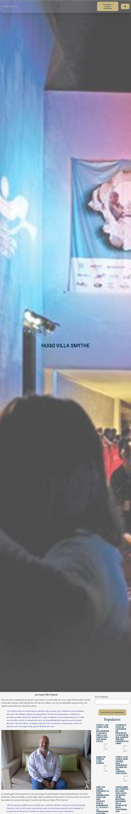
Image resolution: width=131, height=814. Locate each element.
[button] (58, 6)
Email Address (101, 697)
